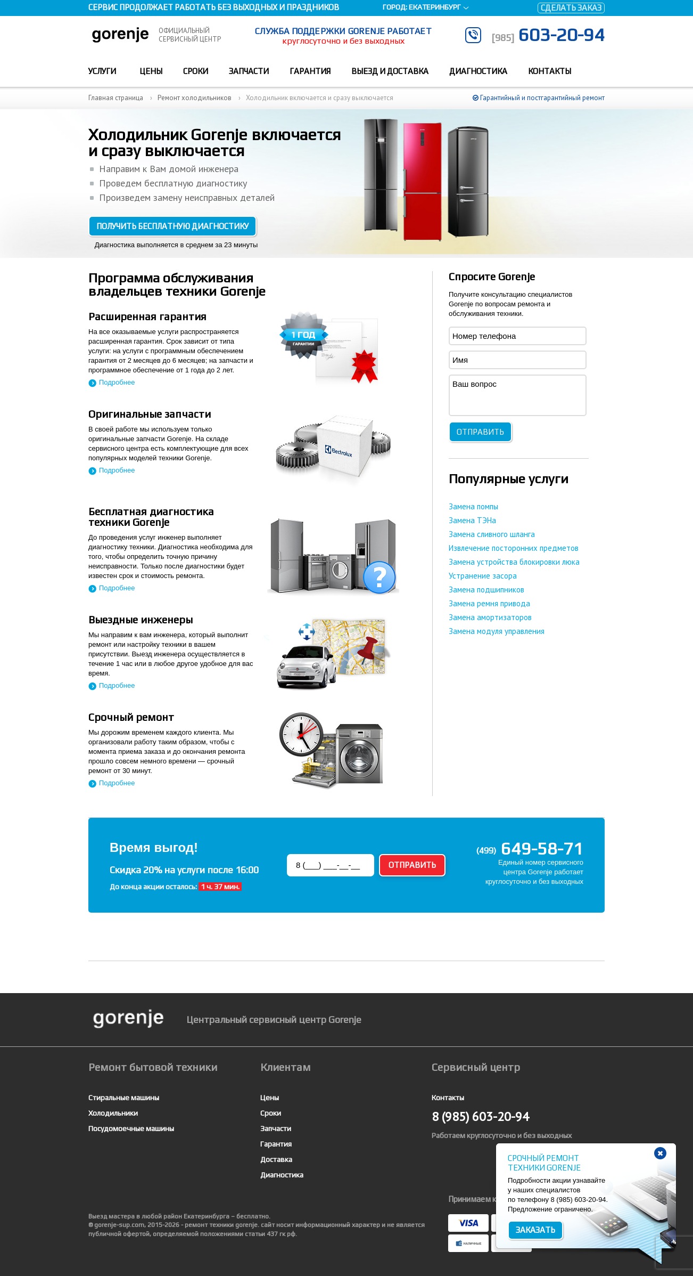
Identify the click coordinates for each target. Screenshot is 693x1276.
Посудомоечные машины (131, 1128)
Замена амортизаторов (490, 617)
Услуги (102, 71)
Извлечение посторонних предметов (514, 548)
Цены (150, 71)
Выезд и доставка (389, 71)
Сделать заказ (571, 7)
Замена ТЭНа (472, 520)
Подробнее (117, 382)
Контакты (549, 71)
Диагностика (478, 71)
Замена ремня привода (489, 603)
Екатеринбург (435, 7)
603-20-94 (548, 34)
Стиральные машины (123, 1097)
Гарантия (310, 71)
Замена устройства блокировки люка (514, 562)
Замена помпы (473, 506)
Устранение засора (483, 576)
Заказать (535, 1229)
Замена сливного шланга (492, 534)
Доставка (276, 1159)
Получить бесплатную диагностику (172, 226)
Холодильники (113, 1113)
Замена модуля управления (496, 631)
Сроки (195, 71)
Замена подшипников (486, 589)
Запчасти (249, 71)
